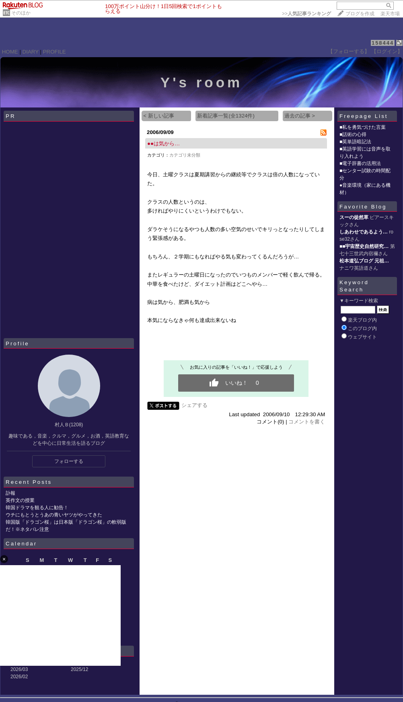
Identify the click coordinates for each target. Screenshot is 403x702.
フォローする (68, 461)
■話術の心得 (352, 134)
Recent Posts (29, 482)
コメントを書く (306, 422)
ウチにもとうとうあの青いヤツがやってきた (54, 515)
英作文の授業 (20, 500)
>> (306, 14)
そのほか (21, 13)
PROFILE (54, 52)
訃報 (10, 493)
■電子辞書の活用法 (360, 163)
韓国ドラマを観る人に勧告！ (37, 507)
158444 (383, 43)
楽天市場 (390, 14)
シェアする (194, 405)
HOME (10, 52)
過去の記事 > (299, 116)
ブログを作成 (359, 14)
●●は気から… (163, 143)
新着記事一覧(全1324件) (226, 116)
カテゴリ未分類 (184, 155)
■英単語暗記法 (355, 142)
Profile (17, 344)
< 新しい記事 (158, 116)
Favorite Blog (363, 207)
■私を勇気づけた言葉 (362, 127)
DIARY (31, 52)
